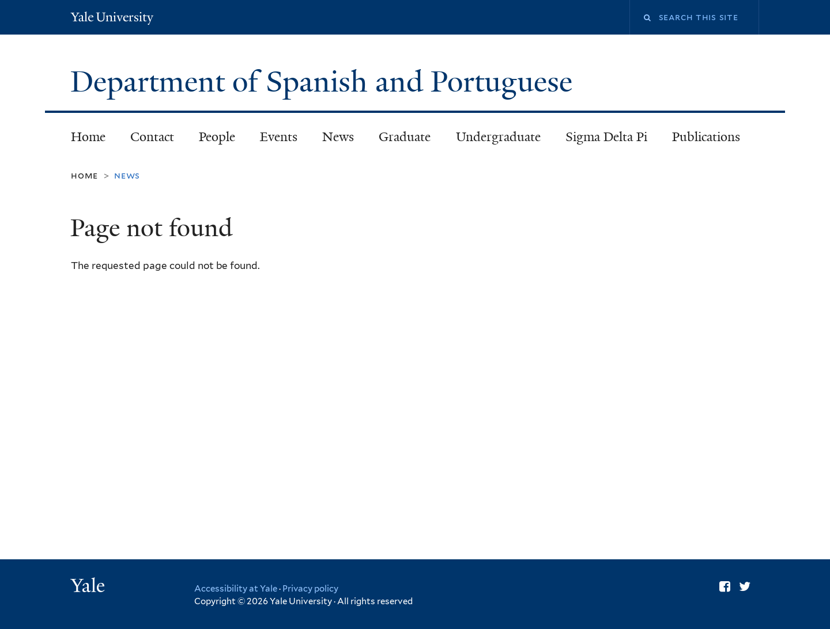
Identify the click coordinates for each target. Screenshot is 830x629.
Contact (152, 136)
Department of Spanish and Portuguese (325, 82)
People (217, 136)
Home (88, 136)
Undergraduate (498, 136)
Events (278, 136)
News (338, 136)
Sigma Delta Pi (606, 136)
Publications (706, 136)
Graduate (405, 136)
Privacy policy (310, 588)
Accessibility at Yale (235, 588)
